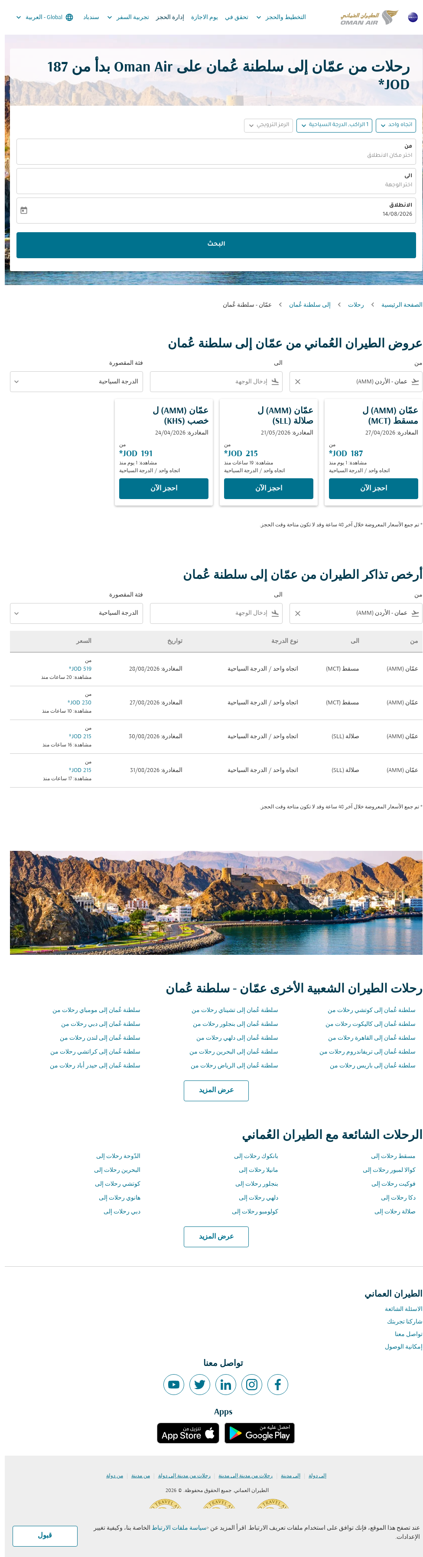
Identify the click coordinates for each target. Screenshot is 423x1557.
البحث (211, 244)
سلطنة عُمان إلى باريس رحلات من (368, 1066)
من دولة (109, 1476)
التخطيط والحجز (274, 17)
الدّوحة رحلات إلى (113, 1156)
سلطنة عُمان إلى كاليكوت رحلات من (366, 1024)
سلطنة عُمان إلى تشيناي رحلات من (230, 1010)
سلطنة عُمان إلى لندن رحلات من (95, 1038)
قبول (40, 1535)
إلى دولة (313, 1476)
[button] (330, 126)
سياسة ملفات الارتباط (174, 1528)
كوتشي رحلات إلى (113, 1184)
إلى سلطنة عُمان (305, 305)
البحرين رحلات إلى (112, 1170)
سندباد (86, 17)
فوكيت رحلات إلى (389, 1184)
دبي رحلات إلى (117, 1212)
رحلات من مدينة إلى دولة (179, 1476)
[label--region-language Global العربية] (39, 17)
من (403, 147)
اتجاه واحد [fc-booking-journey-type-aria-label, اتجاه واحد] (395, 125)
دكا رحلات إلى (393, 1198)
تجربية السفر (121, 17)
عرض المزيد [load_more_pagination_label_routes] (211, 1090)
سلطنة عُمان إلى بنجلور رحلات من (230, 1024)
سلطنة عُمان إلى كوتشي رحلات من (367, 1010)
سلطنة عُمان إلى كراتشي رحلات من (91, 1052)
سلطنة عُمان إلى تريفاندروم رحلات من (363, 1052)
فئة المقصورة (121, 363)
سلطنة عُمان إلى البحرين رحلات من (229, 1052)
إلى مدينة (286, 1476)
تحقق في (232, 17)
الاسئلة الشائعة (399, 1309)
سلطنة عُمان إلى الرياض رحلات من (229, 1066)
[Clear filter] (292, 382)
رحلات (351, 305)
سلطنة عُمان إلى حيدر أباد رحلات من (90, 1066)
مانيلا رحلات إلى (253, 1170)
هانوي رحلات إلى (115, 1198)
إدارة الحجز (165, 17)
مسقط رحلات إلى (388, 1156)
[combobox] (357, 381)
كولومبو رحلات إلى (250, 1212)
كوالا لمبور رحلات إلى (384, 1170)
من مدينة (136, 1476)
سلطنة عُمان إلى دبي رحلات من (96, 1024)
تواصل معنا (404, 1334)
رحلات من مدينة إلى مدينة (241, 1476)
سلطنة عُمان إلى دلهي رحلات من (232, 1038)
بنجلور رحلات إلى (252, 1184)
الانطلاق (395, 206)
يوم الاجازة (199, 17)
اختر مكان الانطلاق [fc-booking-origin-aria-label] (384, 156)
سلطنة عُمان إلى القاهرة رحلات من (367, 1038)
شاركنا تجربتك (400, 1322)
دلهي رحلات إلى (253, 1198)
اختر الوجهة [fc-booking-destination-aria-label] (394, 185)
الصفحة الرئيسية (397, 305)
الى (403, 176)
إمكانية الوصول (399, 1347)
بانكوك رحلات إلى (251, 1156)
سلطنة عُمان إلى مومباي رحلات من (92, 1010)
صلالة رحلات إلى (390, 1212)
